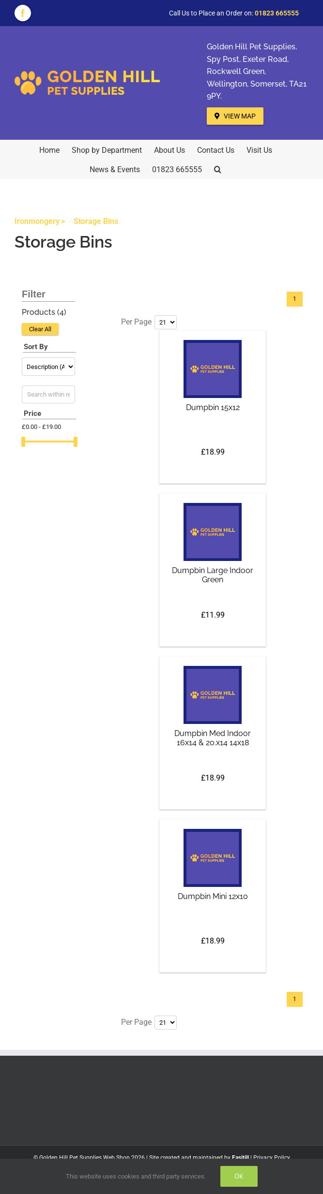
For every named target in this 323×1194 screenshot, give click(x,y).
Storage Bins (96, 221)
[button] (217, 168)
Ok (239, 1176)
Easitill (240, 1157)
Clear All (40, 329)
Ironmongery (37, 221)
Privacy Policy (271, 1157)
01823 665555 (277, 13)
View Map (235, 116)
